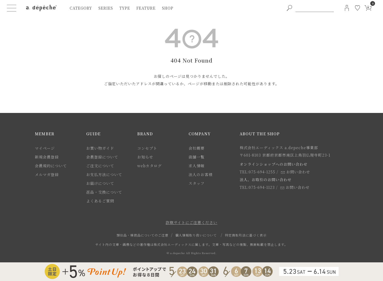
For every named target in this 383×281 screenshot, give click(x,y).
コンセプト (147, 148)
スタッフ (197, 183)
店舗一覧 (197, 157)
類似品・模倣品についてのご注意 (142, 235)
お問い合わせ (295, 171)
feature (146, 8)
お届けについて (100, 183)
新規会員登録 (47, 157)
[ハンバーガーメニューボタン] (12, 8)
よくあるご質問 (100, 200)
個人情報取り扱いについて (196, 235)
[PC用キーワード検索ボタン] (289, 8)
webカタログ (149, 165)
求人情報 (197, 165)
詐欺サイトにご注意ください (191, 222)
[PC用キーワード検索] (314, 8)
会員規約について (51, 165)
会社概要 (197, 148)
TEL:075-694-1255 (257, 171)
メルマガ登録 (47, 174)
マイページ (45, 148)
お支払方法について (104, 174)
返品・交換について (104, 192)
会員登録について (102, 157)
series (105, 8)
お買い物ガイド (100, 148)
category (81, 8)
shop (167, 8)
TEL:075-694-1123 (257, 187)
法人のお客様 (201, 174)
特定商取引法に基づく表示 (246, 235)
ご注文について (100, 165)
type (124, 8)
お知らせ (145, 157)
